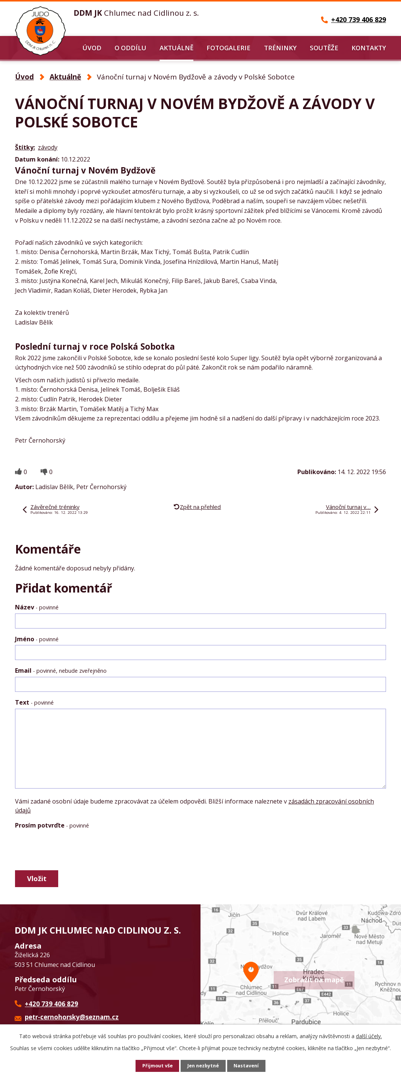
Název (37, 607)
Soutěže (324, 47)
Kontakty (368, 47)
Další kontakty (159, 1015)
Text (34, 702)
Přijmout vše (155, 1066)
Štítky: (25, 147)
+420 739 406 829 (51, 1008)
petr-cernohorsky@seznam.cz (72, 1022)
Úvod (92, 47)
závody (47, 147)
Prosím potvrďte (52, 825)
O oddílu (130, 47)
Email (61, 670)
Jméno (37, 639)
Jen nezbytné (204, 1066)
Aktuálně (176, 47)
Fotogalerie (228, 47)
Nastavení (249, 1066)
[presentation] (72, 849)
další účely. (369, 1036)
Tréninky (280, 47)
